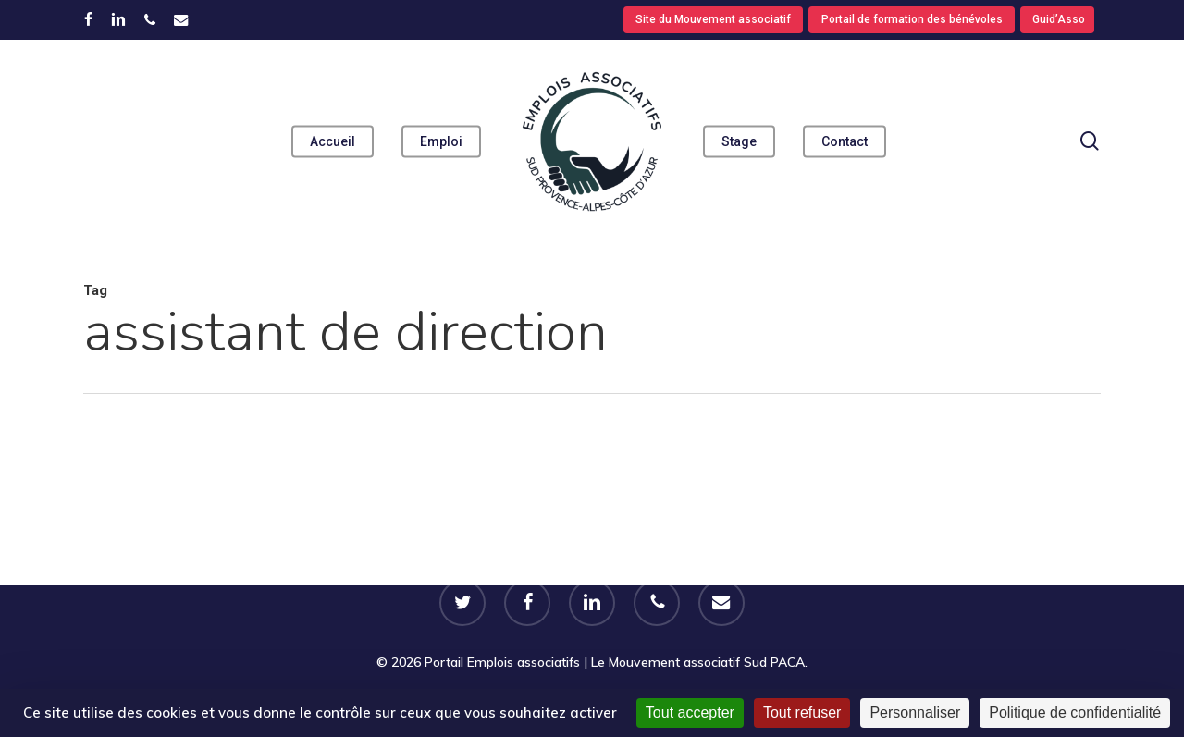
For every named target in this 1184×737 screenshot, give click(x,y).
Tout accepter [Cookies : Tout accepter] (690, 712)
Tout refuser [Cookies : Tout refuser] (802, 712)
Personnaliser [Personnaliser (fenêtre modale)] (915, 712)
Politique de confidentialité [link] (1075, 712)
